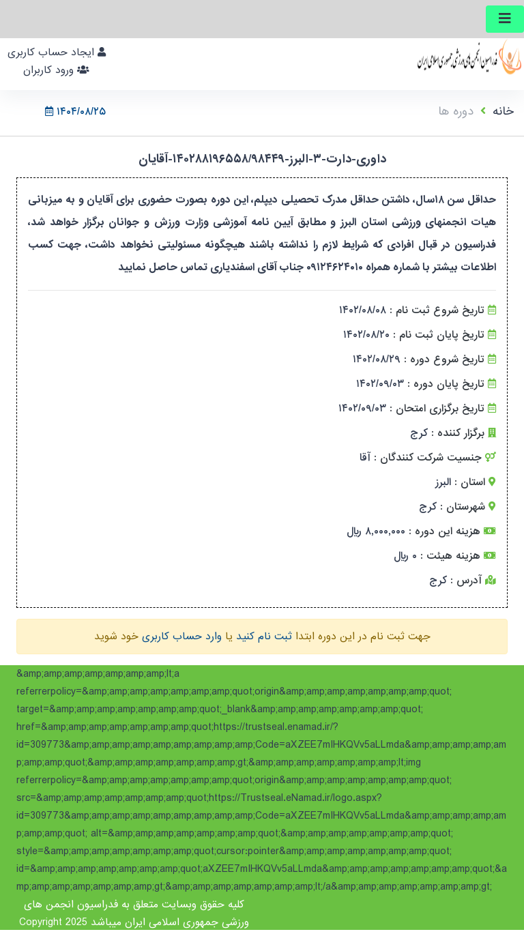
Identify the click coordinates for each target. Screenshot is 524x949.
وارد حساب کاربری (182, 636)
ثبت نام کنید (264, 636)
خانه (503, 111)
